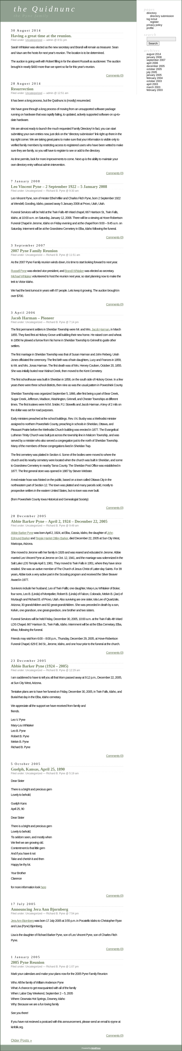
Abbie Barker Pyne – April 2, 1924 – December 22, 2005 (59, 521)
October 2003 (154, 81)
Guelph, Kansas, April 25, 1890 (38, 769)
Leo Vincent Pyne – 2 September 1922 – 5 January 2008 (59, 186)
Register (154, 21)
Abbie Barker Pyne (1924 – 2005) (39, 666)
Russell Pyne (19, 271)
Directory (152, 13)
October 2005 (154, 69)
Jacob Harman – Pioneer (32, 318)
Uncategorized (33, 40)
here (43, 887)
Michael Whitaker (21, 276)
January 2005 (154, 75)
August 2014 (154, 54)
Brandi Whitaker (74, 271)
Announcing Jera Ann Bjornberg (39, 909)
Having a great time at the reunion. (41, 36)
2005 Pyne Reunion (27, 962)
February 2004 (155, 78)
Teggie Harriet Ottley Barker (52, 538)
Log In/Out (152, 19)
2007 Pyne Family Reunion (34, 250)
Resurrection (22, 89)
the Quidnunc (45, 8)
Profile (150, 28)
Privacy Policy (154, 25)
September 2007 (156, 60)
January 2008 (154, 57)
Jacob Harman (100, 329)
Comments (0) (114, 75)
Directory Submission (162, 16)
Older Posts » (21, 1040)
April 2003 (152, 84)
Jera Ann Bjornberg (22, 920)
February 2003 (155, 90)
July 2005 (152, 72)
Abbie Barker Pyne (22, 533)
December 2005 (156, 66)
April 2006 (152, 63)
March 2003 (153, 87)
